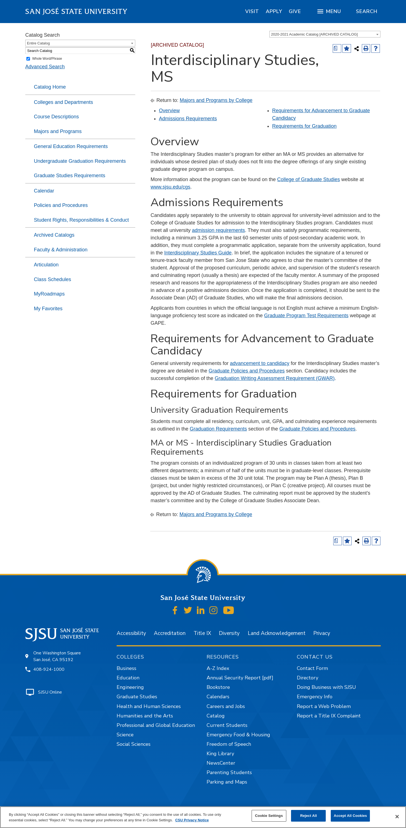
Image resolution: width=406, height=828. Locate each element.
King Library (220, 753)
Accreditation (170, 633)
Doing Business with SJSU (326, 687)
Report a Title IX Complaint (329, 715)
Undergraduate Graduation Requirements (80, 161)
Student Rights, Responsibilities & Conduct (81, 220)
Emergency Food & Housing (238, 734)
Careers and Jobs (226, 706)
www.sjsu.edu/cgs (170, 187)
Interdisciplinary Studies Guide (198, 253)
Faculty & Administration (60, 249)
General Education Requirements (71, 146)
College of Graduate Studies (308, 179)
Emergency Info (314, 696)
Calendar (44, 191)
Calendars (218, 696)
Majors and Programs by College (216, 100)
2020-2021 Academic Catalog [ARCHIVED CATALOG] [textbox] (314, 34)
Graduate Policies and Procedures (247, 371)
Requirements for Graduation (304, 126)
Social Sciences (134, 744)
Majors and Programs (58, 131)
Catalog (216, 715)
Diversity (229, 633)
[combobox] (324, 34)
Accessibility (131, 633)
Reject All (308, 816)
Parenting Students (229, 772)
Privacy (321, 633)
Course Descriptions (56, 116)
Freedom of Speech (229, 744)
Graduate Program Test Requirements (306, 315)
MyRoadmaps (49, 294)
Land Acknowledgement (276, 633)
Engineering (130, 687)
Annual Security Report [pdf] (240, 677)
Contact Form (312, 668)
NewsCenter (221, 763)
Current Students (227, 725)
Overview (169, 110)
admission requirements (218, 230)
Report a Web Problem (324, 706)
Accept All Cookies (350, 816)
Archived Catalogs (54, 235)
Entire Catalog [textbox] (38, 43)
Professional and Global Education (156, 725)
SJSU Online (50, 692)
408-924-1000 (48, 669)
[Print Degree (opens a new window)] (337, 48)
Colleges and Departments (63, 102)
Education (128, 677)
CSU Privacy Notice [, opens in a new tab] (192, 820)
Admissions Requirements (188, 118)
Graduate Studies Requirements (69, 175)
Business (126, 668)
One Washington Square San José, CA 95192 (57, 656)
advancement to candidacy (259, 363)
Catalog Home (50, 87)
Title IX (202, 633)
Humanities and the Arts (145, 715)
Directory (307, 677)
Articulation (46, 264)
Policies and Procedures (61, 205)
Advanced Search (45, 66)
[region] (252, 11)
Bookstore (218, 687)
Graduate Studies (137, 696)
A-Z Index (218, 668)
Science (125, 734)
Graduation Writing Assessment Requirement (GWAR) (275, 378)
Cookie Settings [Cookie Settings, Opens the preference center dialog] (269, 816)
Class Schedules (52, 279)
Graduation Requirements (218, 429)
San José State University (76, 11)
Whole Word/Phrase (47, 59)
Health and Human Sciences (149, 706)
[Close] (397, 817)
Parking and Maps (227, 782)
